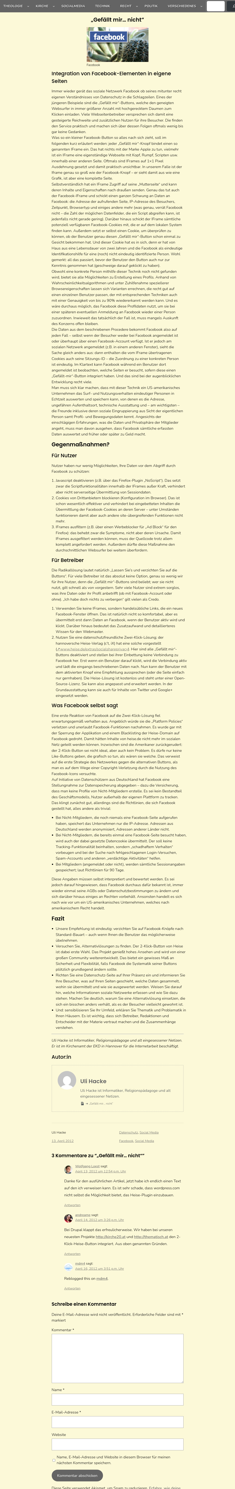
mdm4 (80, 1263)
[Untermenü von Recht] (137, 6)
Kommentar (63, 1330)
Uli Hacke (93, 1081)
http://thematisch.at (151, 1236)
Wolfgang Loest (87, 1166)
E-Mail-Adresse (66, 1412)
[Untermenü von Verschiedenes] (201, 6)
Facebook (126, 1141)
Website (59, 1434)
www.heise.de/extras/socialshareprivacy (94, 649)
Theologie (13, 6)
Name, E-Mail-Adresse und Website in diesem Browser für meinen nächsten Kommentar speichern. (113, 1460)
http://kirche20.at (111, 1236)
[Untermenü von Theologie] (28, 6)
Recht (126, 6)
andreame (82, 1215)
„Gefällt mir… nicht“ (100, 1104)
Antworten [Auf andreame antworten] (72, 1253)
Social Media (149, 1132)
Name (58, 1390)
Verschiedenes (182, 6)
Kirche (42, 6)
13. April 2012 (63, 1141)
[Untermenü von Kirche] (54, 6)
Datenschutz (128, 1132)
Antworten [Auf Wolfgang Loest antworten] (72, 1205)
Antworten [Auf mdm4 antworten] (72, 1288)
